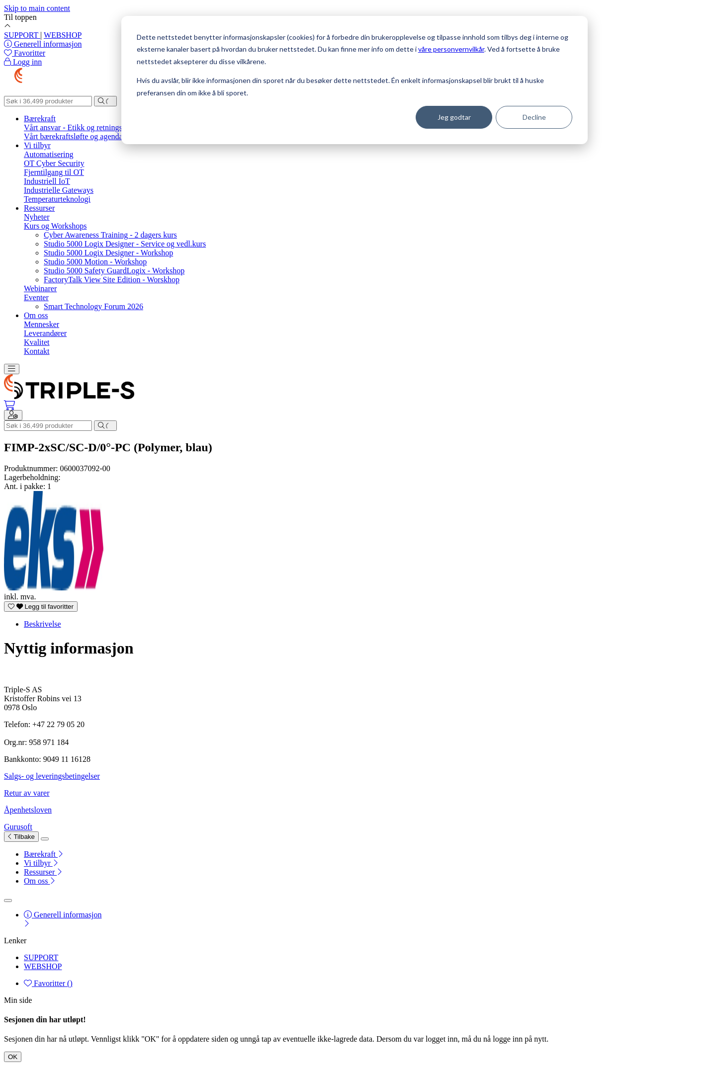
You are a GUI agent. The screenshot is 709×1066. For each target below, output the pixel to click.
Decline (534, 117)
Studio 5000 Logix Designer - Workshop (108, 252)
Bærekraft (40, 118)
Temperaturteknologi (57, 199)
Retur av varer (27, 793)
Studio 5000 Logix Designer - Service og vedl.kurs (125, 244)
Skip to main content (37, 8)
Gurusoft (18, 826)
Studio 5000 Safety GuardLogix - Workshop (114, 270)
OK (12, 1057)
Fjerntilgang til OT (54, 172)
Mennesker (41, 324)
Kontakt (37, 351)
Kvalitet (37, 342)
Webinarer (40, 288)
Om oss (36, 315)
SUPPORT (22, 35)
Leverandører (45, 333)
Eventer (36, 297)
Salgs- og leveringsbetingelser (52, 776)
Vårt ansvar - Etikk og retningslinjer (81, 127)
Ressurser (39, 208)
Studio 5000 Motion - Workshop (95, 261)
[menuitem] (364, 854)
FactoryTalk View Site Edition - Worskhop (111, 279)
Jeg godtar (454, 117)
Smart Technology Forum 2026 (93, 306)
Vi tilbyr (37, 145)
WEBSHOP (63, 35)
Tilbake (21, 836)
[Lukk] (45, 838)
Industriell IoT (47, 181)
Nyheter (37, 217)
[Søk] (48, 101)
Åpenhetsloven (28, 810)
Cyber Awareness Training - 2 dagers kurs (110, 235)
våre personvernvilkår (451, 49)
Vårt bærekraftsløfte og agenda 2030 (82, 136)
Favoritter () (48, 983)
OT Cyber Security (54, 163)
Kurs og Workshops (55, 226)
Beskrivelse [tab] (42, 624)
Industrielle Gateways (58, 190)
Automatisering (49, 154)
